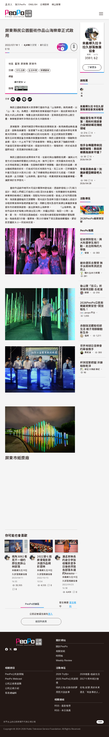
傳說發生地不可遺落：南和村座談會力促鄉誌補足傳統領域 (91, 123)
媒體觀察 (45, 70)
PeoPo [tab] (32, 604)
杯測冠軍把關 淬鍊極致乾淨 (91, 364)
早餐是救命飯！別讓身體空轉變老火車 (91, 172)
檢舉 (74, 46)
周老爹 (88, 352)
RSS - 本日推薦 (62, 710)
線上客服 (56, 4)
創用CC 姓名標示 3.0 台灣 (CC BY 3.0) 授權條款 (22, 88)
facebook (6, 649)
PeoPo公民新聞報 (14, 674)
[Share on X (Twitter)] (18, 99)
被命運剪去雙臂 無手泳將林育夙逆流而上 (91, 266)
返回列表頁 (41, 621)
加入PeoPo (20, 4)
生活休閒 (32, 70)
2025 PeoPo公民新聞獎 (67, 681)
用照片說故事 (63, 692)
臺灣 (17, 63)
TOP (100, 722)
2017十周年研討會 (89, 679)
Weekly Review (64, 660)
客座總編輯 (11, 693)
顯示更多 (20, 82)
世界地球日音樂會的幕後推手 (91, 347)
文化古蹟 (20, 70)
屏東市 (32, 63)
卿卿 (87, 292)
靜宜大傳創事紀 (92, 369)
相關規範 (60, 651)
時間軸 (59, 656)
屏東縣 (24, 63)
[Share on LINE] (24, 99)
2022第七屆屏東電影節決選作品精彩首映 (44, 561)
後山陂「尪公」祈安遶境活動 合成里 (91, 287)
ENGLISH (33, 4)
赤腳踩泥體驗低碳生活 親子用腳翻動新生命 (91, 329)
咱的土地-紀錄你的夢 (67, 687)
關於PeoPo (62, 646)
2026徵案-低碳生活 (90, 674)
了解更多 (92, 67)
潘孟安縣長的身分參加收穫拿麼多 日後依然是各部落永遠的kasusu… (69, 564)
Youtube (15, 649)
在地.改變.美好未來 (90, 687)
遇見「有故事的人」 (90, 692)
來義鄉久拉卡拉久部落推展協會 (91, 47)
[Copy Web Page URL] (30, 99)
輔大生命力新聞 (92, 273)
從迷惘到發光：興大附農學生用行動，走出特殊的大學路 (91, 244)
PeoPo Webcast (13, 679)
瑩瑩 (87, 253)
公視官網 (44, 4)
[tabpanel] (41, 614)
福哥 (87, 335)
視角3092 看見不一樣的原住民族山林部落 (19, 561)
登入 (10, 4)
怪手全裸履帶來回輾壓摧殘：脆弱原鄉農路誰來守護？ (91, 149)
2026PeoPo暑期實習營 (92, 220)
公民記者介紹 (12, 688)
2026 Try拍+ (62, 674)
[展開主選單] (101, 14)
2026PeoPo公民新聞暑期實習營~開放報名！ (92, 306)
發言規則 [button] (72, 604)
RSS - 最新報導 (62, 706)
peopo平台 (90, 312)
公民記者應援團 (13, 683)
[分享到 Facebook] (13, 99)
